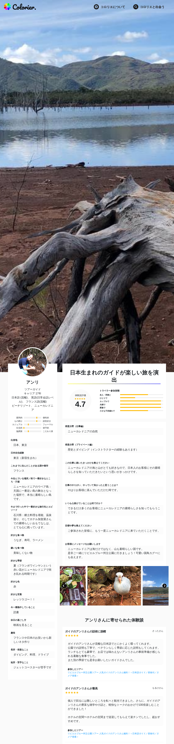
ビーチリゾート (21, 405)
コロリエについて (109, 6)
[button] (64, 586)
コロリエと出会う (148, 6)
